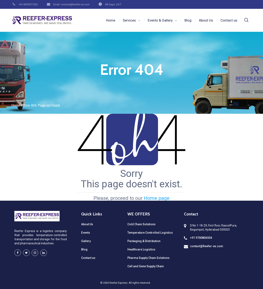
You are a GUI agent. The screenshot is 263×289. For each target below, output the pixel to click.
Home (110, 20)
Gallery (86, 241)
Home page (157, 198)
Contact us (228, 20)
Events (85, 232)
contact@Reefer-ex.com (206, 246)
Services (129, 20)
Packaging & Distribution (143, 241)
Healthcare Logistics (141, 249)
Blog (188, 20)
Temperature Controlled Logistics (150, 232)
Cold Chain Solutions (141, 224)
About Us (206, 20)
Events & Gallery (160, 20)
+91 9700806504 (201, 237)
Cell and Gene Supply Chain (145, 266)
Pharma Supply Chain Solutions (148, 257)
